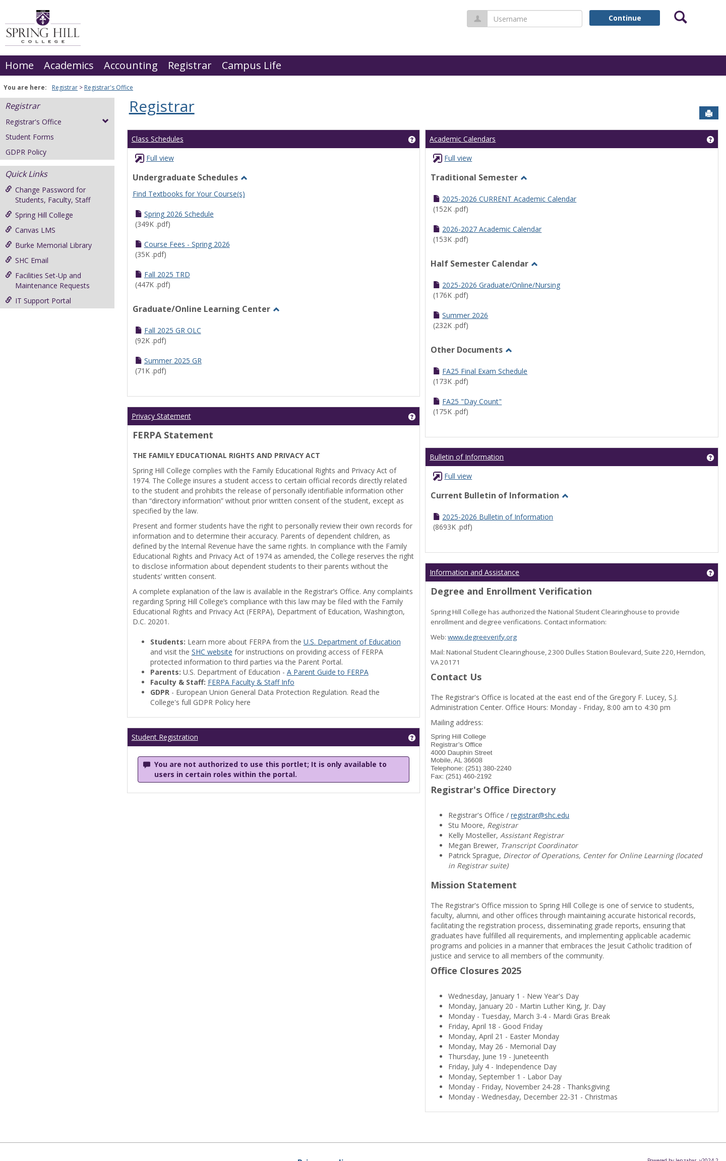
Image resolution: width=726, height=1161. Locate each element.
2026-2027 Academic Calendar (491, 229)
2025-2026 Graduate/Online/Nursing (501, 285)
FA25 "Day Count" (472, 401)
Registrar (190, 65)
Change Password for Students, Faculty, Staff (47, 195)
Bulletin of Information (467, 457)
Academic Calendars (463, 139)
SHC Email (26, 260)
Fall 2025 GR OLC (172, 330)
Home (19, 65)
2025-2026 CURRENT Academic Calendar (509, 199)
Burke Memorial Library (48, 245)
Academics (69, 65)
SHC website (212, 652)
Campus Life (251, 65)
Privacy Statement (161, 416)
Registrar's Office (108, 87)
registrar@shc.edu (540, 815)
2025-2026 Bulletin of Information (497, 517)
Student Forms (30, 137)
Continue (625, 18)
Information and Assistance (474, 572)
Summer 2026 (465, 315)
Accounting (131, 65)
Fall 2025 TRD (167, 274)
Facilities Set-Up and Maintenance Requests (47, 280)
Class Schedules (158, 139)
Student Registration (165, 737)
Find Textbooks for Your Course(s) (189, 194)
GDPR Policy (26, 152)
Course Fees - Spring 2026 (187, 244)
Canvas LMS (30, 230)
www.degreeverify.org (482, 636)
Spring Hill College (39, 215)
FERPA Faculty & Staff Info (251, 682)
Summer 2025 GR (173, 360)
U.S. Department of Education (352, 642)
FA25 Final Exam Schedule (484, 371)
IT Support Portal (38, 300)
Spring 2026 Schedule (179, 214)
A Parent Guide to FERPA (328, 672)
